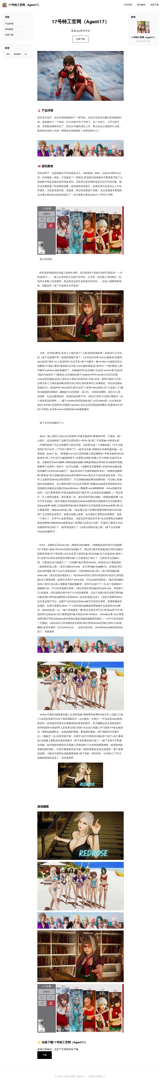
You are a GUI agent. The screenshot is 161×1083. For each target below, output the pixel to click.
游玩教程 (141, 4)
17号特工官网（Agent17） (21, 5)
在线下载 (154, 4)
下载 (44, 1055)
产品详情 (128, 4)
